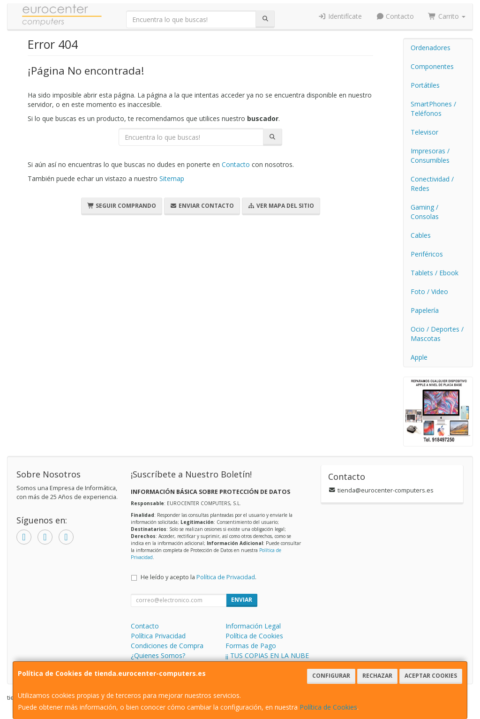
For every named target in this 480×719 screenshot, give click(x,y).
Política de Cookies (328, 707)
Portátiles (425, 85)
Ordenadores (430, 47)
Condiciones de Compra (167, 645)
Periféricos (427, 254)
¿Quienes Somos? (158, 655)
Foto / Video (429, 291)
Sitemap (171, 178)
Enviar (241, 600)
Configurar (331, 676)
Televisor (424, 132)
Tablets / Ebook (434, 272)
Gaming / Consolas (425, 212)
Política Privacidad (158, 635)
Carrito (446, 16)
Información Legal (253, 625)
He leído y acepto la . (198, 577)
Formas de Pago (250, 645)
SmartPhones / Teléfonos (433, 108)
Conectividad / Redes (432, 183)
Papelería (425, 310)
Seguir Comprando (121, 206)
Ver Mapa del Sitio (281, 206)
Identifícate (340, 16)
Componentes (432, 66)
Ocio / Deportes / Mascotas (437, 334)
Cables (421, 235)
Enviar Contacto (202, 206)
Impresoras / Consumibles (430, 155)
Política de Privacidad (225, 577)
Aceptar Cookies (431, 676)
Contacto (395, 16)
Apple (419, 357)
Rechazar (377, 676)
